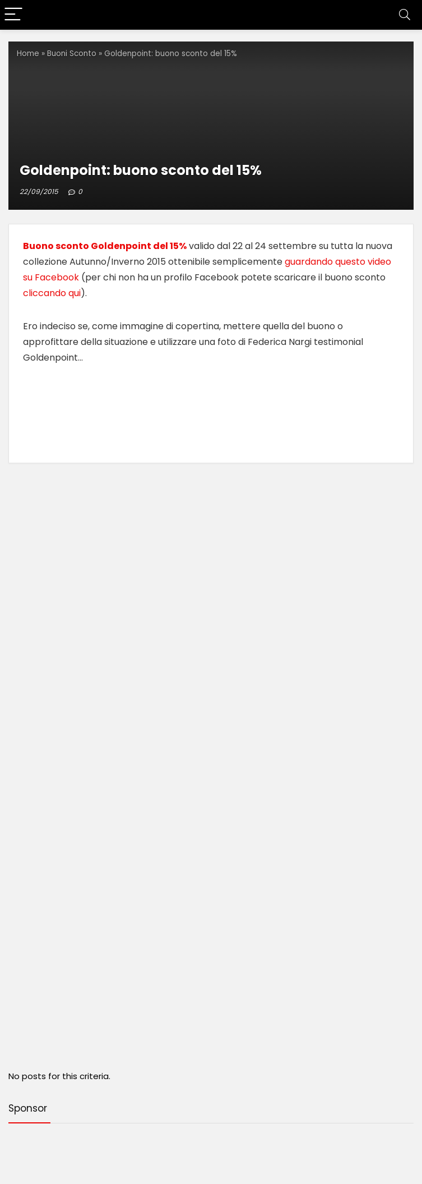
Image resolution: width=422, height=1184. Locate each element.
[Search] (404, 15)
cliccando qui (52, 293)
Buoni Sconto (71, 53)
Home (28, 53)
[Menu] (13, 15)
